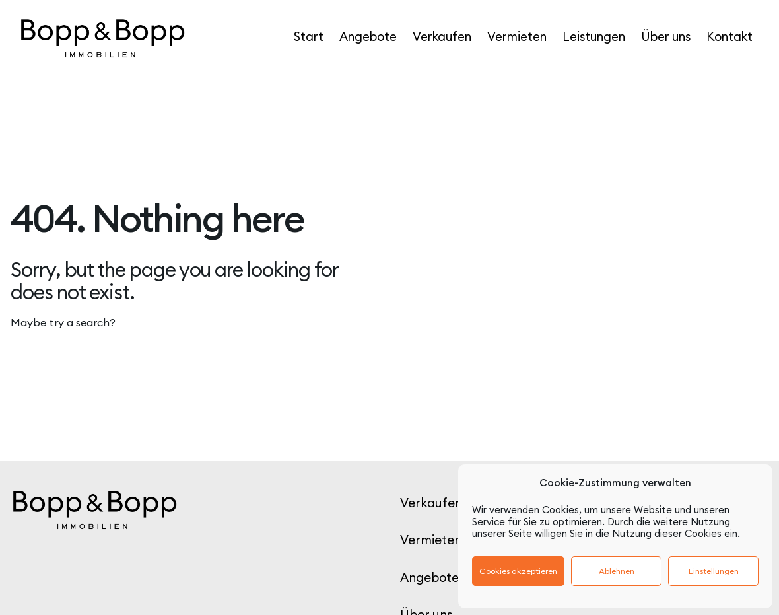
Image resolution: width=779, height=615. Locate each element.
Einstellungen (714, 571)
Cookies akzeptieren (518, 571)
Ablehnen (616, 571)
